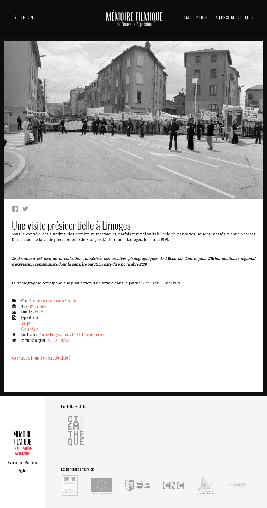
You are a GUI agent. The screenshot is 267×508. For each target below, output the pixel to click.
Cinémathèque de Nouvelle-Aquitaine (53, 300)
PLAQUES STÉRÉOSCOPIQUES (233, 17)
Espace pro (15, 462)
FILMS (186, 17)
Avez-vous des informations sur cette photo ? (41, 358)
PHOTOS (201, 17)
